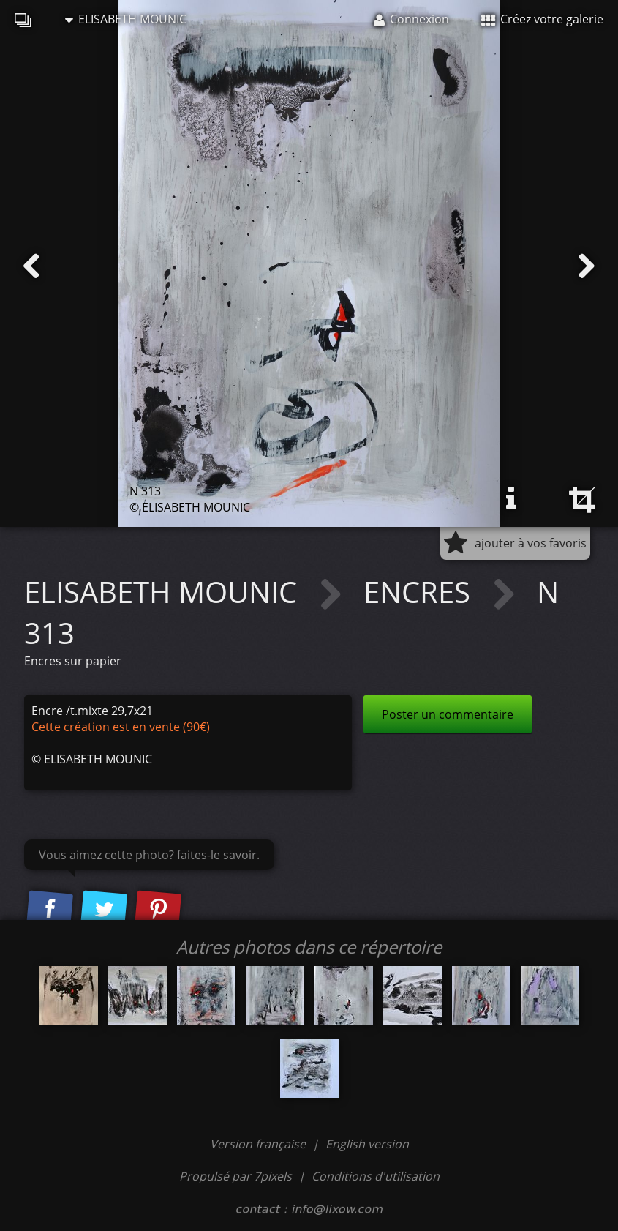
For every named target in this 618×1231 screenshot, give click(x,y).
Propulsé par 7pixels (235, 1176)
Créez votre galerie (542, 19)
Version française (259, 1144)
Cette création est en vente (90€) (120, 727)
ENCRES (420, 592)
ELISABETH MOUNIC (125, 19)
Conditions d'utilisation (376, 1176)
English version (367, 1144)
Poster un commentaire (447, 714)
